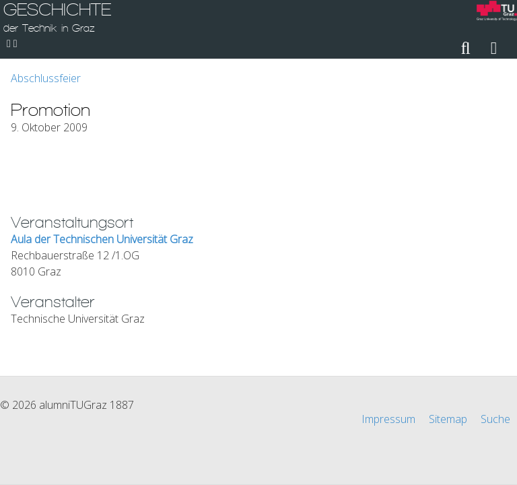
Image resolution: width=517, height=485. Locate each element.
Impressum (388, 419)
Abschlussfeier (46, 78)
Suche (495, 419)
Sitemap (448, 419)
